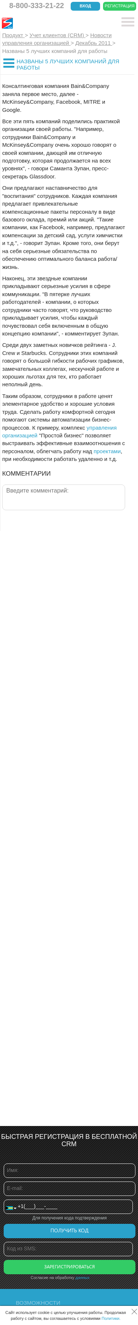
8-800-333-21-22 (36, 5)
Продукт (13, 35)
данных (82, 1277)
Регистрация (120, 6)
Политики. (111, 1318)
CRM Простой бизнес (55, 23)
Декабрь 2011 (93, 43)
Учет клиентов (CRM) (57, 35)
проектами (107, 451)
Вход (85, 6)
